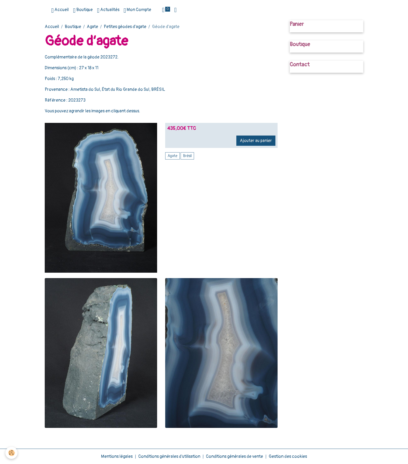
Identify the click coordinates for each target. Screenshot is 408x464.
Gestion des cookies (288, 456)
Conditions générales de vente (234, 456)
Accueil (60, 10)
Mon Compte (137, 10)
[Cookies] (11, 453)
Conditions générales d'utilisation (169, 456)
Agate (92, 26)
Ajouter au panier (256, 140)
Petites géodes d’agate (125, 26)
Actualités (108, 10)
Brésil (187, 156)
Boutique (83, 10)
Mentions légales (117, 456)
